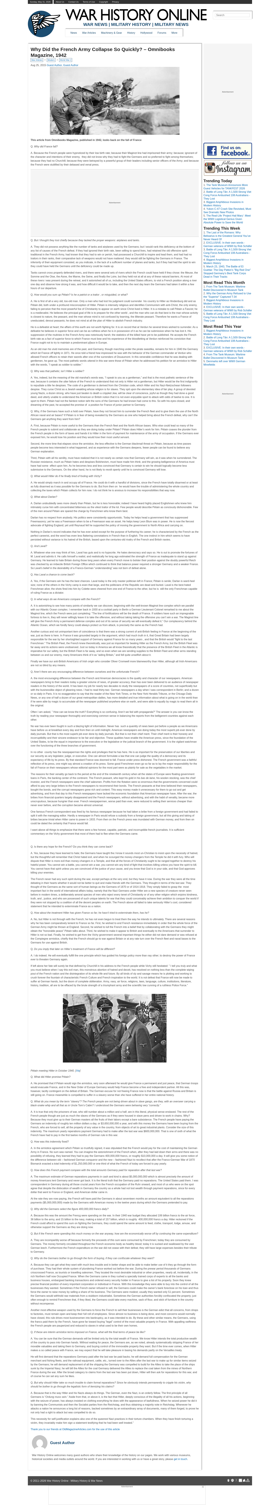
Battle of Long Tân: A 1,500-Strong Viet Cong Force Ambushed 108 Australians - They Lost (227, 195)
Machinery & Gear (111, 32)
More (174, 32)
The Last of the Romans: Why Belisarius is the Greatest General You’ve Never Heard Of (227, 236)
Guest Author (62, 1443)
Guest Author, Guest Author (62, 65)
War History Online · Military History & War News (75, 1480)
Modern (51, 60)
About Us (60, 2)
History (131, 32)
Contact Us (73, 2)
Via (78, 1070)
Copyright (103, 2)
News (73, 32)
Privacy (115, 2)
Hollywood (146, 32)
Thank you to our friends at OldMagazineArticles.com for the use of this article (75, 1429)
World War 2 (65, 60)
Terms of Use (89, 2)
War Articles (89, 32)
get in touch (180, 1459)
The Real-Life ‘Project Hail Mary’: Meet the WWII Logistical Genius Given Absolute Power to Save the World (227, 219)
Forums (161, 32)
